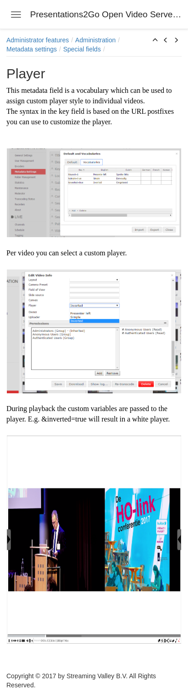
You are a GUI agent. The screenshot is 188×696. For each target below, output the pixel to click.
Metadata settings (31, 49)
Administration (95, 40)
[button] (155, 40)
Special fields (82, 49)
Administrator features (37, 40)
